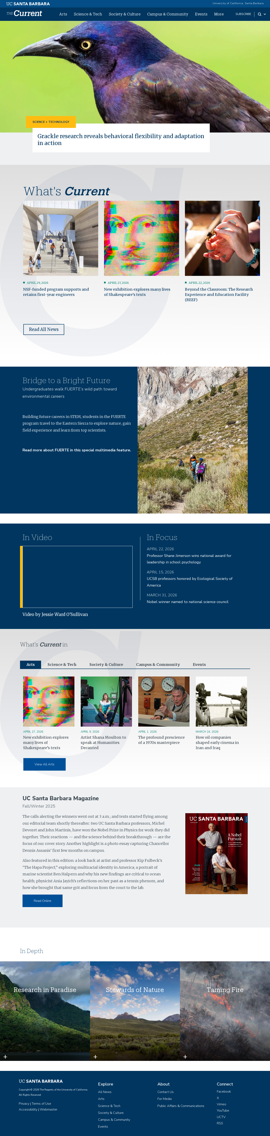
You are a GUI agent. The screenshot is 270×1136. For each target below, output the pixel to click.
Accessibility (28, 1109)
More (219, 14)
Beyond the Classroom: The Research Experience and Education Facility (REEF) (219, 294)
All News (105, 1092)
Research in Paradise (45, 989)
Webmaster (48, 1109)
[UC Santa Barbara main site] (28, 2)
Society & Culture (125, 14)
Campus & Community (167, 14)
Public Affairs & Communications (180, 1105)
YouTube (223, 1110)
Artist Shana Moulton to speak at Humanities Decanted (103, 742)
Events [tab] (199, 664)
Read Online (42, 900)
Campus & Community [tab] (158, 664)
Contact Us (165, 1092)
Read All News (44, 329)
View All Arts (44, 764)
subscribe (243, 14)
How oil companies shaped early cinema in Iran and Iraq (217, 742)
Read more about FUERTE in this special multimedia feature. (77, 449)
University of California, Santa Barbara (238, 3)
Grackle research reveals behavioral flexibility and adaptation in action (120, 139)
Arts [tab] (30, 664)
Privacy (24, 1103)
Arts (63, 14)
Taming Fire (225, 989)
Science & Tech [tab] (62, 664)
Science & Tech (88, 14)
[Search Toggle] (262, 14)
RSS (220, 1123)
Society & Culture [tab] (106, 664)
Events (201, 14)
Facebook (224, 1091)
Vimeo (221, 1104)
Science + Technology (51, 122)
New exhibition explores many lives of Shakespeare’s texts (46, 742)
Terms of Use (41, 1103)
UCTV (221, 1117)
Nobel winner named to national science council (188, 601)
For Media (164, 1099)
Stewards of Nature (135, 989)
